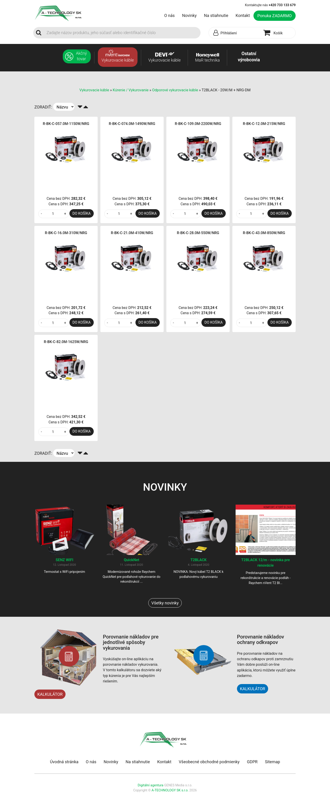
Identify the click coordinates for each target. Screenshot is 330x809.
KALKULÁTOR (50, 694)
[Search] (122, 32)
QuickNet (131, 560)
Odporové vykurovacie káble (175, 90)
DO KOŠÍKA (81, 213)
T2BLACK (198, 560)
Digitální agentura (150, 785)
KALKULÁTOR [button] (252, 688)
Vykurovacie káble (95, 90)
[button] (235, 33)
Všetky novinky (165, 603)
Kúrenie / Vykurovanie (130, 90)
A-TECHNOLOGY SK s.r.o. (169, 790)
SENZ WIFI (64, 560)
